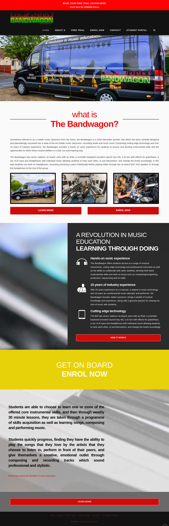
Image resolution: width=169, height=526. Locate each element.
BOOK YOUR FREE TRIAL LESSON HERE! (84, 3)
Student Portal (110, 515)
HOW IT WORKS (122, 337)
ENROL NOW (123, 210)
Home (52, 515)
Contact (96, 515)
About (60, 515)
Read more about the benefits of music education (32, 476)
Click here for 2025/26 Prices (84, 7)
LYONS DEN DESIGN (88, 522)
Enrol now (84, 515)
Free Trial (71, 515)
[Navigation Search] (154, 29)
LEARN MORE (46, 210)
